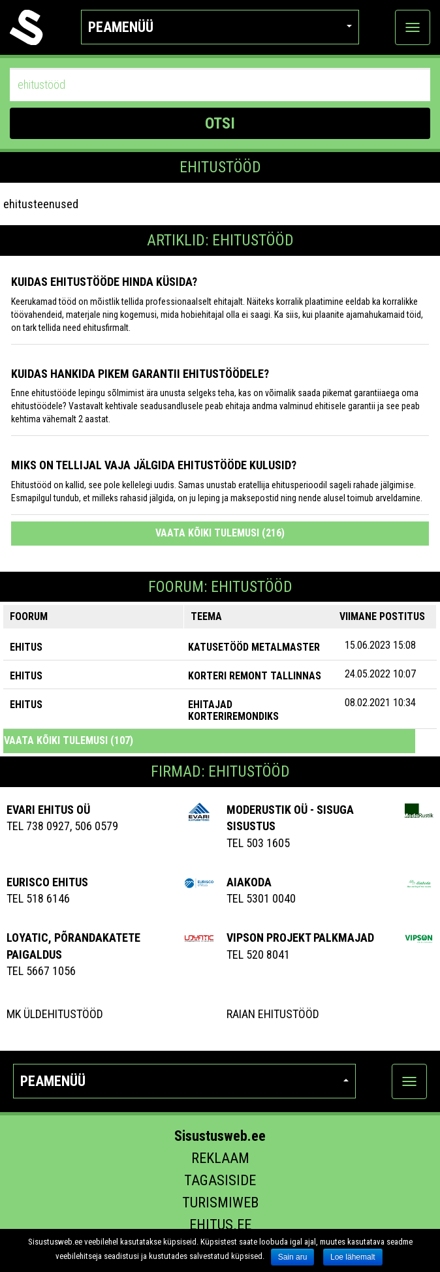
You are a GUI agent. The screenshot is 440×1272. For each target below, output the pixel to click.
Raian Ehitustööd (273, 1014)
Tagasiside (220, 1180)
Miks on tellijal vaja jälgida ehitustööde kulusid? (153, 465)
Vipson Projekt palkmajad (300, 937)
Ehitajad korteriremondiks (233, 710)
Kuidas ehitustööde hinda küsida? (104, 281)
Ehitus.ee (220, 1225)
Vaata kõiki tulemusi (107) (68, 740)
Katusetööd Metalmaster (254, 647)
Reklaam (220, 1158)
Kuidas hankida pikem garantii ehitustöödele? (140, 373)
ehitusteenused (40, 204)
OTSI (220, 123)
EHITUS (26, 647)
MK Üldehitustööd (55, 1014)
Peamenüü (220, 27)
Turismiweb (220, 1202)
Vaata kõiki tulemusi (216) (220, 533)
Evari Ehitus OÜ (48, 809)
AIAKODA (249, 882)
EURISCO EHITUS (47, 882)
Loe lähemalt (352, 1257)
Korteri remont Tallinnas (254, 676)
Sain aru (292, 1257)
